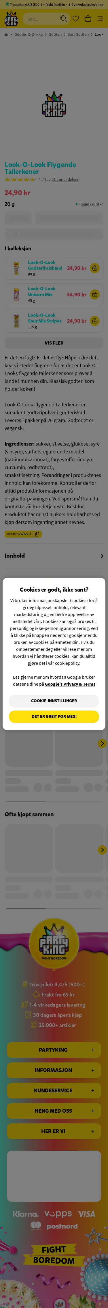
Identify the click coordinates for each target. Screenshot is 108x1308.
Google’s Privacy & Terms (70, 684)
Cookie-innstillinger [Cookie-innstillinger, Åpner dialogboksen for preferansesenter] (54, 701)
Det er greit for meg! (54, 716)
